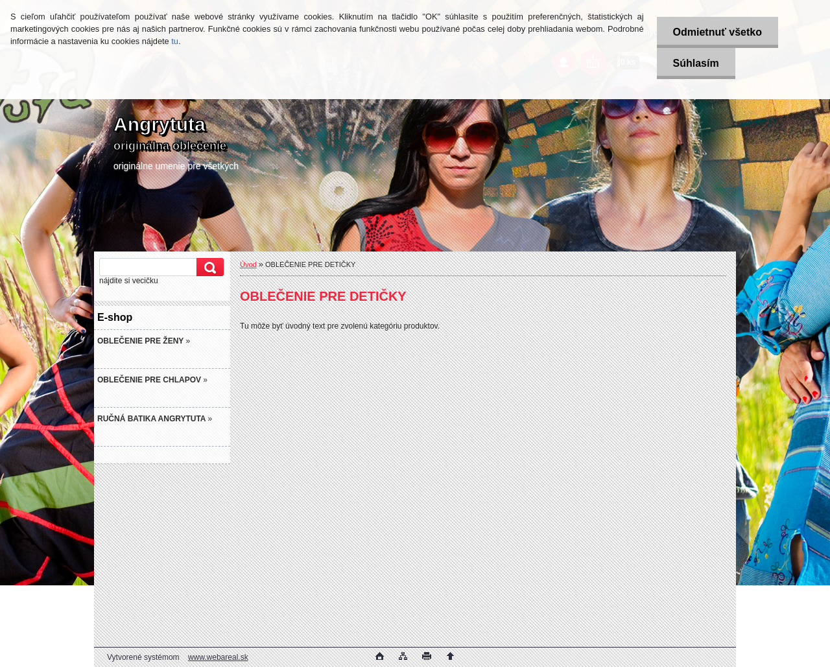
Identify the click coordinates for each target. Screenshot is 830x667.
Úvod (248, 264)
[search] (208, 267)
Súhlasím (696, 63)
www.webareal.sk (218, 657)
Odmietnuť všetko (717, 32)
